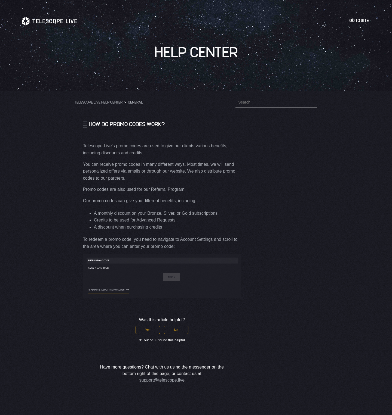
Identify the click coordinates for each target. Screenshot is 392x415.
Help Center (196, 51)
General (135, 102)
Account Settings (196, 239)
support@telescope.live (162, 380)
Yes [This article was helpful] (148, 330)
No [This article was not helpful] (176, 330)
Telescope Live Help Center (98, 102)
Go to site (359, 20)
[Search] (276, 102)
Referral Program (168, 189)
